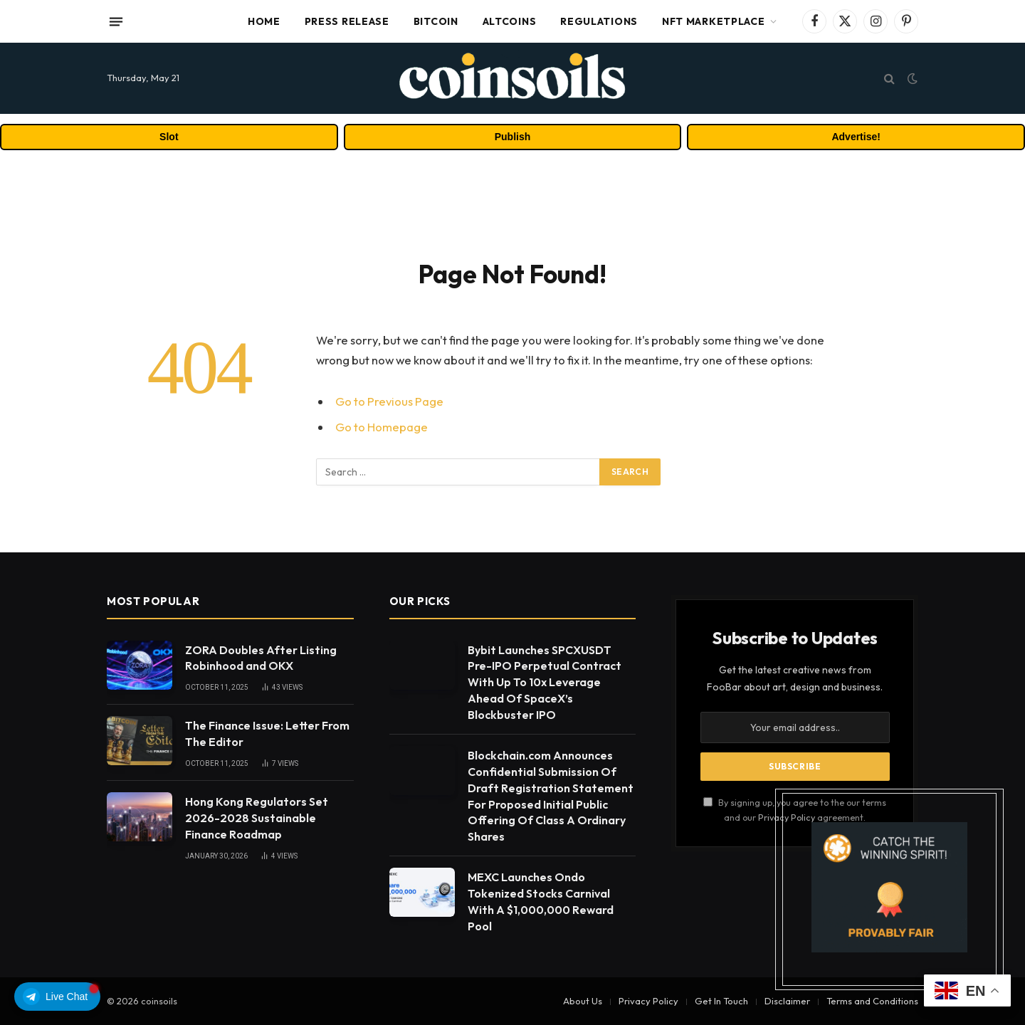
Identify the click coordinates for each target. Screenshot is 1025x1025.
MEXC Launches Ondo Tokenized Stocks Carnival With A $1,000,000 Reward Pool (541, 901)
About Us (582, 1000)
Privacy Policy (648, 1000)
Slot (168, 136)
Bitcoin (436, 21)
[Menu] (116, 21)
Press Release (347, 21)
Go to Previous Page (389, 401)
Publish (513, 136)
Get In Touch (721, 1000)
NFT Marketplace (713, 21)
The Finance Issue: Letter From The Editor (267, 733)
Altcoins (510, 21)
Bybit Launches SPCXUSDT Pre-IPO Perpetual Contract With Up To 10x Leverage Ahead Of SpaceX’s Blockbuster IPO (544, 682)
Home (264, 21)
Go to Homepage (381, 426)
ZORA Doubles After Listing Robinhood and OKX (261, 658)
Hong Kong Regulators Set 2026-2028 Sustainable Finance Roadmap (256, 817)
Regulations (599, 21)
